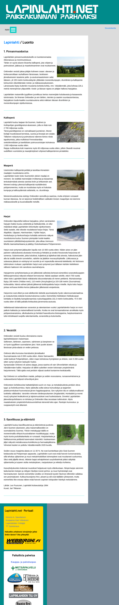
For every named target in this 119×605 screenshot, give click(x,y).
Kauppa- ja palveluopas (101, 99)
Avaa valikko (13, 31)
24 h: (6, 551)
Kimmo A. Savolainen (99, 53)
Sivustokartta (109, 29)
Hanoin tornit (66, 587)
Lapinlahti (11, 45)
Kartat (35, 575)
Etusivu (8, 575)
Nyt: (5, 548)
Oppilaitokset (94, 575)
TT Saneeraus (95, 62)
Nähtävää (65, 575)
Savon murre (38, 587)
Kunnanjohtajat (95, 587)
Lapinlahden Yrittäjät (98, 59)
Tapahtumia (10, 587)
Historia (36, 581)
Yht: (5, 554)
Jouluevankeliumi (68, 581)
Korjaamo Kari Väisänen (100, 56)
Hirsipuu (8, 581)
